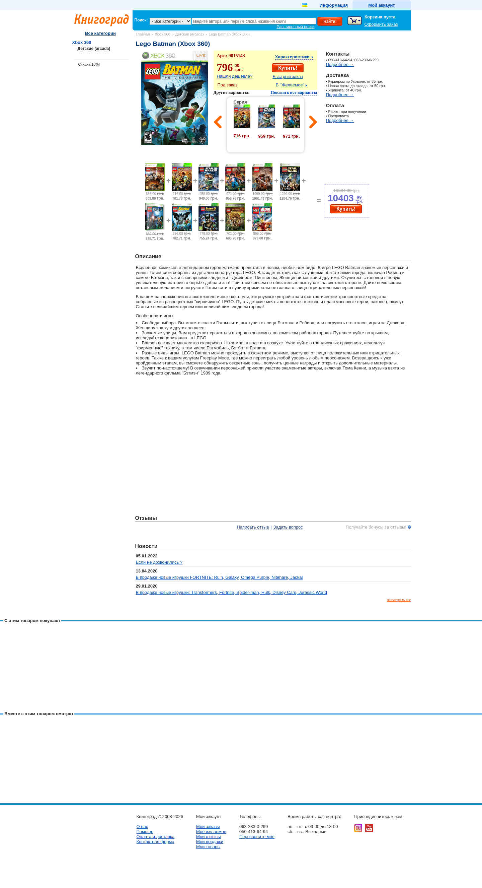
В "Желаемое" (290, 84)
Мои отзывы (208, 836)
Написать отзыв (253, 527)
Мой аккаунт (381, 5)
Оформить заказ (381, 24)
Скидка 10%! (89, 64)
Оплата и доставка (156, 836)
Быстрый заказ (288, 76)
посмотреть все (399, 600)
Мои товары (208, 846)
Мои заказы (208, 826)
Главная (143, 34)
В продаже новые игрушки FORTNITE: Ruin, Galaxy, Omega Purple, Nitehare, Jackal (219, 577)
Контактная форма (155, 841)
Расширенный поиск (296, 26)
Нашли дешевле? (235, 76)
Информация (334, 5)
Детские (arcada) (189, 34)
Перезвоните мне (256, 836)
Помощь (145, 831)
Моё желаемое (211, 831)
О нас (142, 826)
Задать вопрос (288, 527)
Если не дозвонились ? (159, 562)
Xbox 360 (162, 34)
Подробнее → (340, 64)
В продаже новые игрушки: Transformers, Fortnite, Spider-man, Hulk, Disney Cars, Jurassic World (231, 592)
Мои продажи (209, 841)
